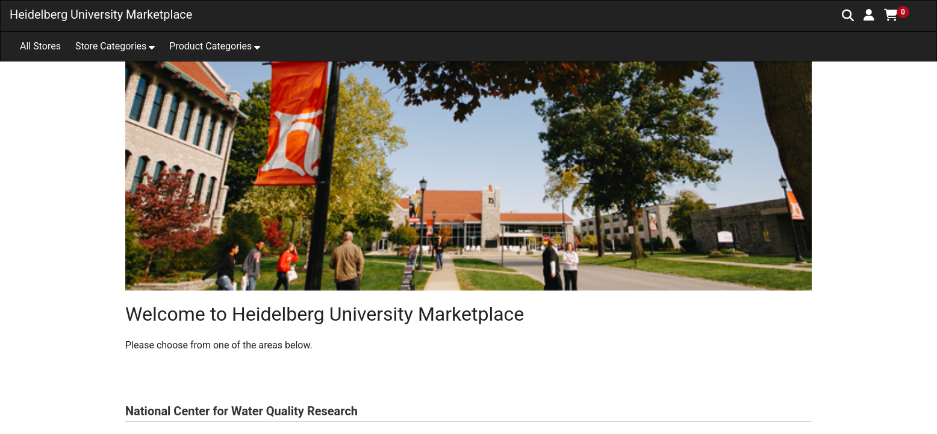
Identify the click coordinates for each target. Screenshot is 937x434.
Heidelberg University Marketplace (101, 14)
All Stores (40, 46)
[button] (869, 15)
